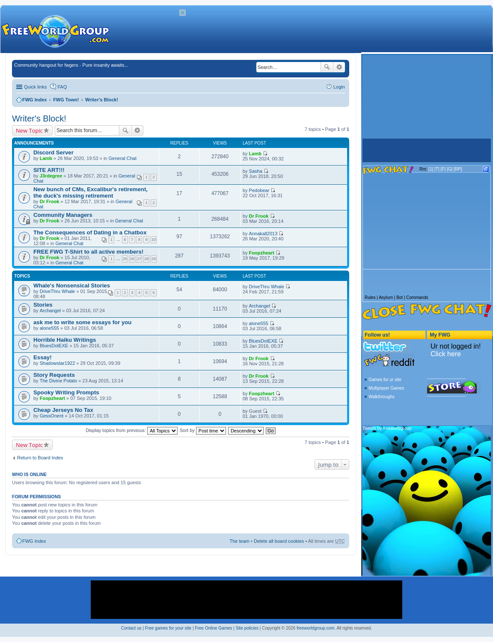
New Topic (29, 130)
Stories (43, 305)
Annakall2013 (263, 233)
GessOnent (52, 415)
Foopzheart (261, 252)
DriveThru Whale (57, 291)
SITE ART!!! (49, 170)
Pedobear (259, 190)
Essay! (42, 357)
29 (153, 259)
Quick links (35, 86)
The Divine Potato (58, 380)
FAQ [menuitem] (62, 86)
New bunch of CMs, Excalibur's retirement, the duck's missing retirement (90, 192)
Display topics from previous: (132, 430)
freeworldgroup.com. (316, 628)
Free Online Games (213, 628)
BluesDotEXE (54, 345)
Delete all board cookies (279, 541)
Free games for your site (168, 628)
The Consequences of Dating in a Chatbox (90, 232)
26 (132, 259)
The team (239, 541)
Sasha (255, 171)
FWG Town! (66, 99)
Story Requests (54, 375)
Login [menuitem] (339, 86)
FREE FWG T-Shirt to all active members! (88, 252)
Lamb (46, 158)
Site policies (247, 628)
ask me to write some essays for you (82, 322)
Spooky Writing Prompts (66, 392)
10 (153, 239)
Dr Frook (49, 201)
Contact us (131, 628)
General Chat (123, 158)
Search (327, 67)
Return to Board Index (40, 457)
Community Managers (62, 215)
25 (125, 259)
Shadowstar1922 (57, 363)
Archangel (50, 310)
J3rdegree (51, 175)
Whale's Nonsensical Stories (71, 285)
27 (139, 259)
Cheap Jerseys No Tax (63, 410)
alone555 (49, 328)
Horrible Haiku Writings (64, 340)
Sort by (203, 430)
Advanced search (339, 67)
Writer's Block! (101, 99)
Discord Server (53, 152)
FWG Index (34, 99)
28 (146, 259)
